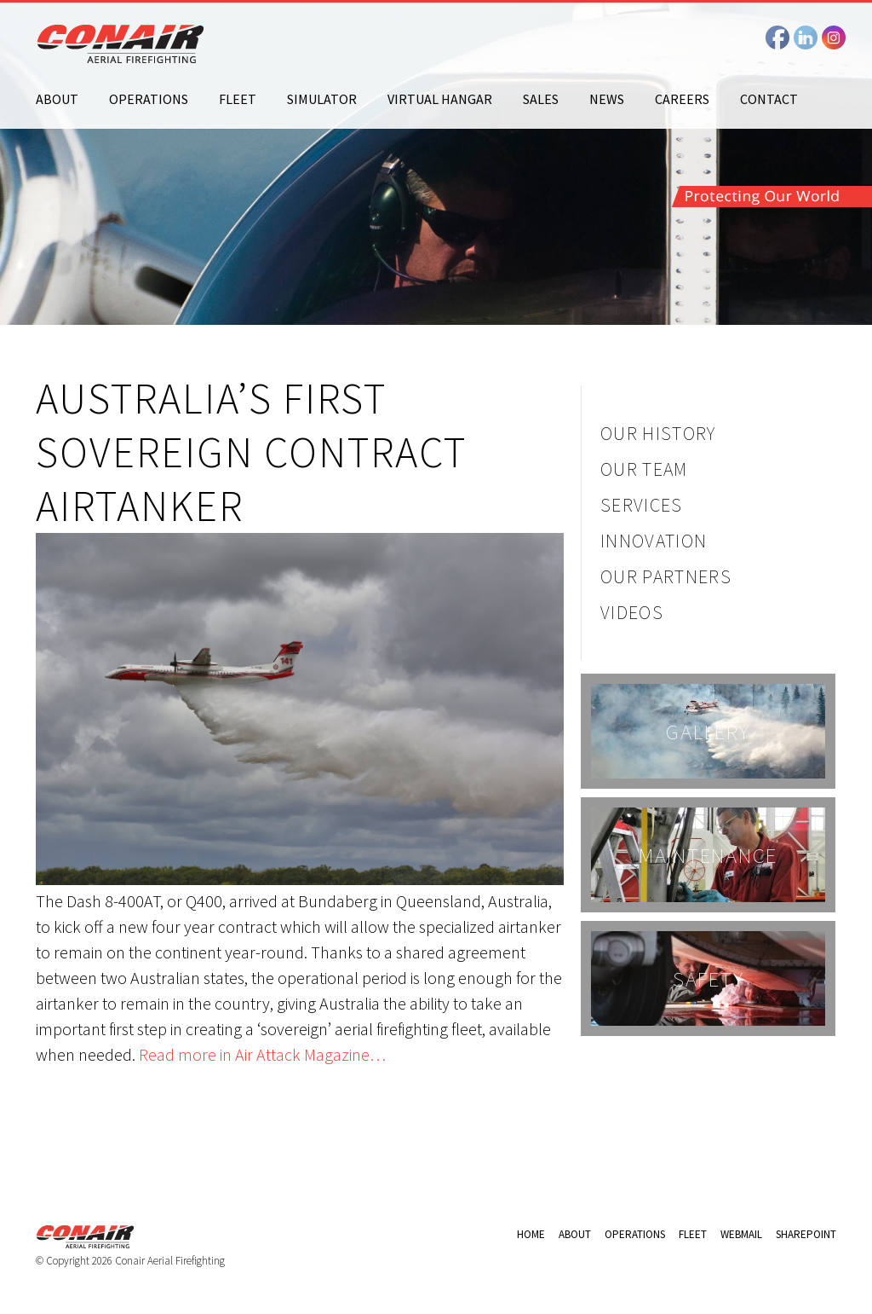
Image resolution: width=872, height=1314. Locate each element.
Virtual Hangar (439, 98)
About (57, 98)
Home (531, 1234)
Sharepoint (806, 1234)
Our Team (644, 469)
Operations (148, 98)
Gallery (707, 731)
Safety (708, 979)
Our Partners (665, 576)
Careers (682, 98)
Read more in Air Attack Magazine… (262, 1054)
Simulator (322, 98)
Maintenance (708, 855)
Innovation (653, 541)
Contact (769, 98)
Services (641, 505)
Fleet (237, 98)
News (606, 98)
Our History (658, 433)
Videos (631, 612)
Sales (541, 98)
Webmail (741, 1234)
